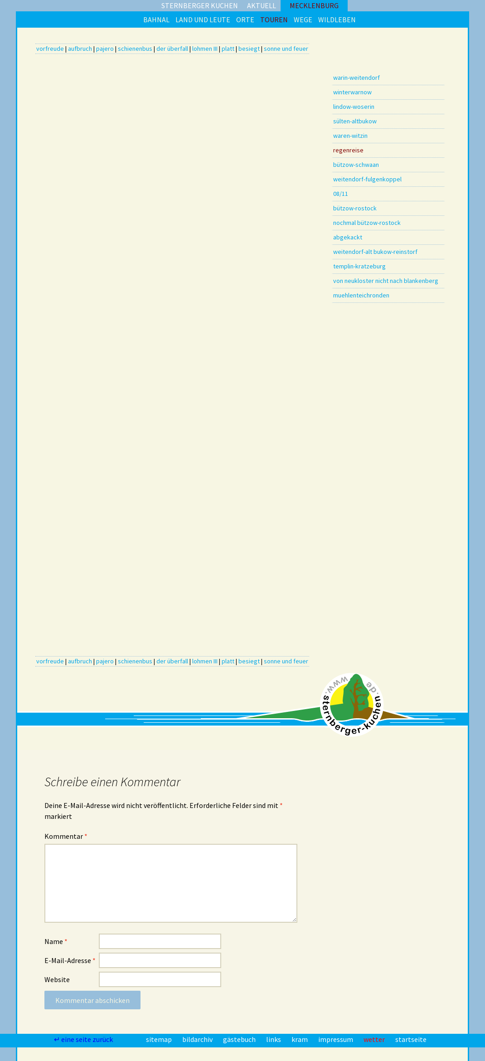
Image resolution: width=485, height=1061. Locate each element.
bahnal (156, 19)
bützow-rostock (355, 208)
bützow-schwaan (356, 165)
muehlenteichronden (361, 295)
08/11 (340, 194)
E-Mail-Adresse (70, 960)
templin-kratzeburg (359, 266)
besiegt (249, 48)
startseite (411, 1039)
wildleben (337, 19)
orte (245, 19)
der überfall (172, 48)
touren (274, 19)
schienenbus (135, 48)
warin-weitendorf (356, 77)
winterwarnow (352, 92)
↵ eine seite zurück (84, 1039)
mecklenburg (314, 5)
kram (300, 1039)
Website (57, 979)
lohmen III (205, 48)
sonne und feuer (286, 48)
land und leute (202, 19)
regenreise (348, 150)
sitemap (159, 1039)
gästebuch (240, 1039)
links (274, 1039)
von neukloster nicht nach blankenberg (385, 281)
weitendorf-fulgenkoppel (367, 179)
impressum (336, 1039)
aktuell (261, 5)
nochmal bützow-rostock (367, 223)
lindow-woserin (353, 106)
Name (56, 941)
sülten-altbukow (355, 121)
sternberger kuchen (199, 5)
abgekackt (347, 237)
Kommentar (65, 836)
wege (303, 19)
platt (228, 48)
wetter (375, 1039)
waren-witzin (350, 135)
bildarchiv (198, 1039)
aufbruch (80, 48)
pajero (105, 48)
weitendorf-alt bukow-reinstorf (375, 252)
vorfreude (50, 48)
